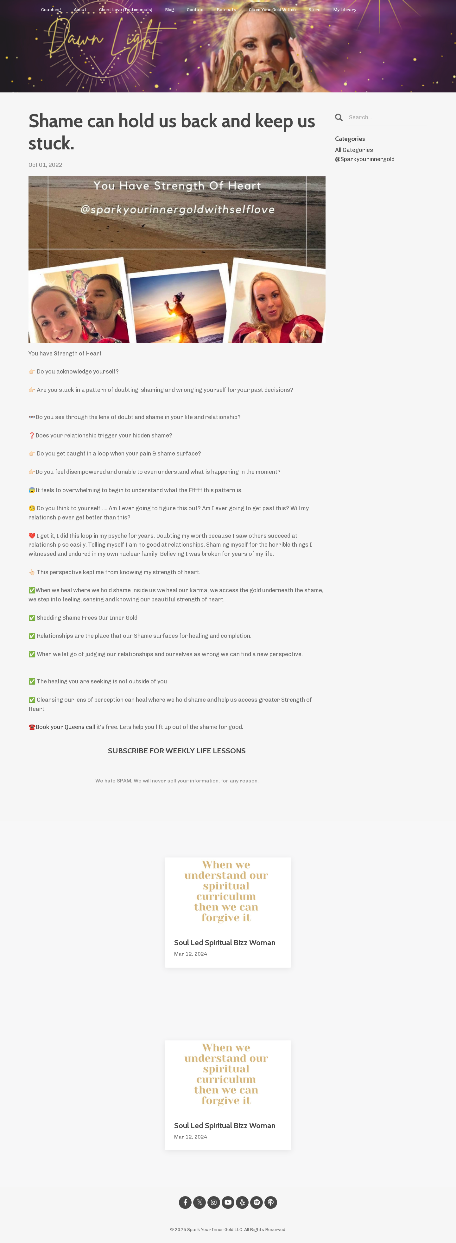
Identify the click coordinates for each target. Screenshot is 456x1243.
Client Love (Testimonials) (125, 9)
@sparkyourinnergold (365, 159)
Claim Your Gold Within (272, 9)
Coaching (51, 9)
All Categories (354, 150)
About (80, 9)
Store (314, 9)
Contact (195, 9)
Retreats (226, 9)
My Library (344, 9)
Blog (169, 9)
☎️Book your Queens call (61, 727)
